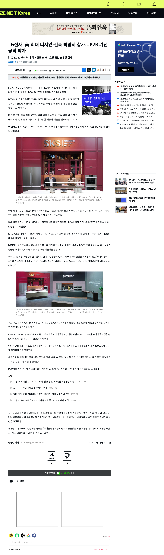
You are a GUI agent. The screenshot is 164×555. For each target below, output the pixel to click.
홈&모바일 (12, 62)
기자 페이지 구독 (40, 70)
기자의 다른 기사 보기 (99, 442)
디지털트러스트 (94, 13)
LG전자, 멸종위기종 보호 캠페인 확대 (30, 387)
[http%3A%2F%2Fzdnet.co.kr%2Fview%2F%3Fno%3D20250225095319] (94, 70)
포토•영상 (151, 13)
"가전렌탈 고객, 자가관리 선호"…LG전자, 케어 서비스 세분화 (41, 394)
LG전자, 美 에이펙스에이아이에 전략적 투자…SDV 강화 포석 (41, 400)
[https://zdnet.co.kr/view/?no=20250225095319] (84, 70)
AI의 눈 (53, 13)
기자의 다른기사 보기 (57, 70)
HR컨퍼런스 (71, 13)
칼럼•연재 (132, 13)
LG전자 (21, 481)
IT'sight (114, 13)
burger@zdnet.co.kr (33, 442)
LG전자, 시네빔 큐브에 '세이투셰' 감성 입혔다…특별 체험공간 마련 (43, 381)
